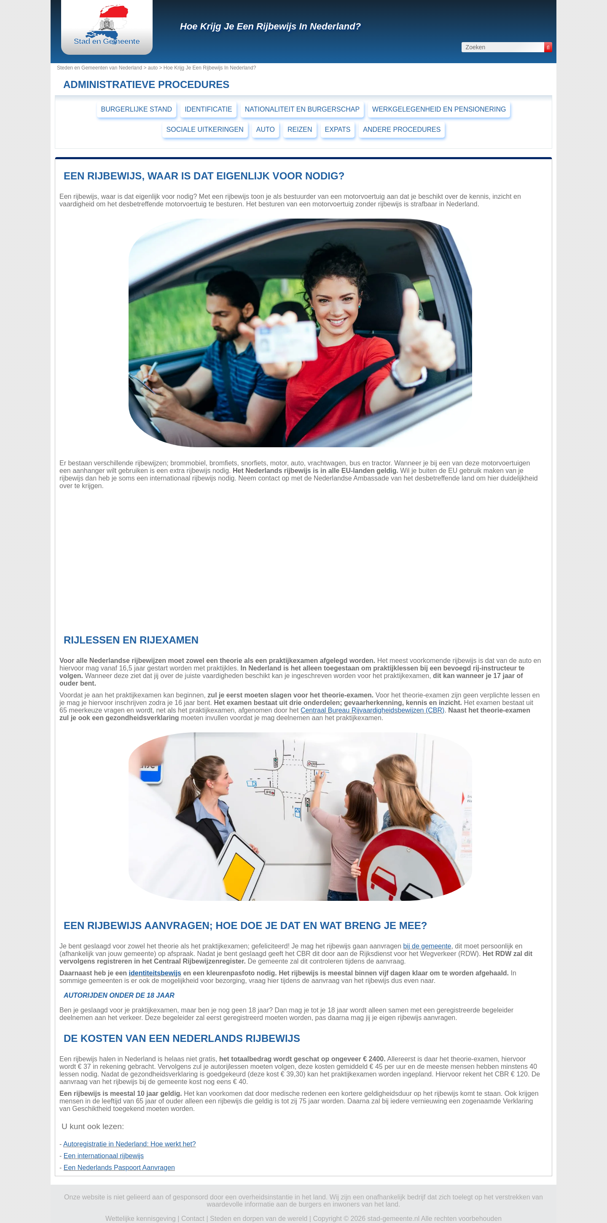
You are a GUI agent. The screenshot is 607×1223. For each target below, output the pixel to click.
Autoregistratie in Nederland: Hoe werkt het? (129, 1144)
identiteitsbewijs (155, 973)
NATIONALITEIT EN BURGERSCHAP (302, 109)
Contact (192, 1218)
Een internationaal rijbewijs (104, 1155)
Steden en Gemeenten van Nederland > (102, 68)
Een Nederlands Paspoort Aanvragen (119, 1167)
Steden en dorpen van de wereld (258, 1218)
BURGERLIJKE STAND (136, 109)
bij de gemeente (427, 946)
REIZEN (299, 129)
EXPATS (338, 129)
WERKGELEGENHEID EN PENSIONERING (439, 109)
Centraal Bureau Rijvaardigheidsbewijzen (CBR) (373, 710)
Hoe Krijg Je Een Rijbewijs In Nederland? (270, 26)
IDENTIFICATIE (208, 109)
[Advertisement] (300, 560)
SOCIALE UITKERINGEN (205, 129)
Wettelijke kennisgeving (140, 1218)
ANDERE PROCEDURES (401, 129)
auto (153, 68)
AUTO (265, 129)
